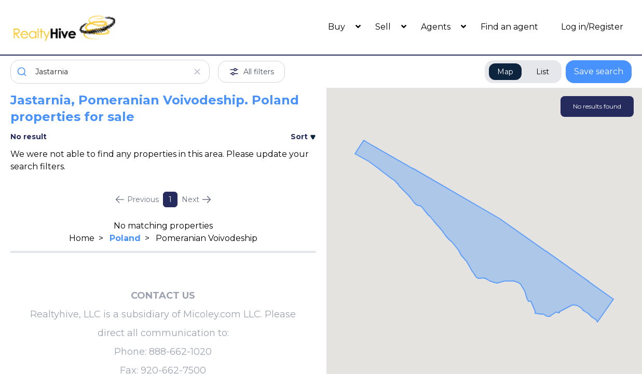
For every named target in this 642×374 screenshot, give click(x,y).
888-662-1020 (180, 351)
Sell (384, 27)
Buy (337, 27)
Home (81, 238)
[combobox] (110, 72)
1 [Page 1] (170, 199)
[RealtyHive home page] (88, 27)
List (542, 71)
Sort (303, 136)
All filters (251, 71)
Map (505, 71)
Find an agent (509, 27)
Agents (437, 27)
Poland (125, 238)
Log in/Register (592, 27)
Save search (598, 71)
